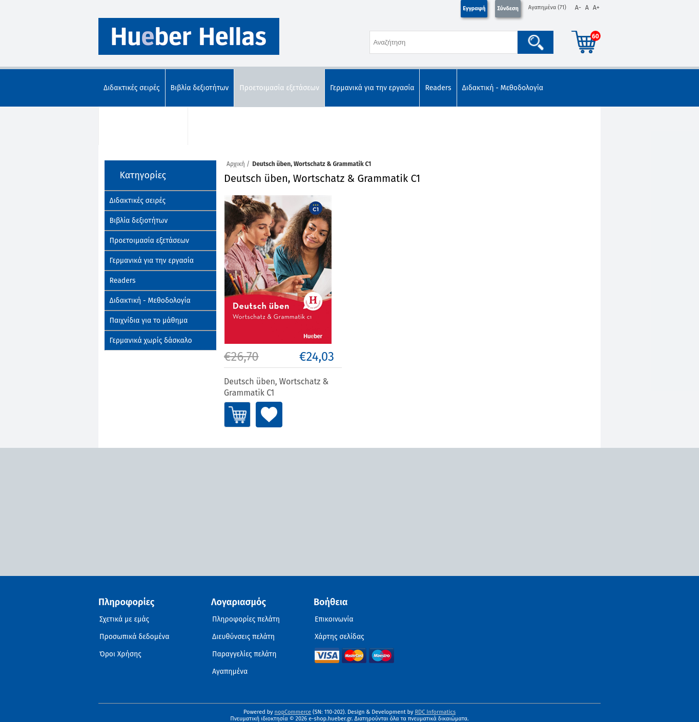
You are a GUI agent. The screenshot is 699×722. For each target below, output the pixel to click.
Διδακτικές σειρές (132, 88)
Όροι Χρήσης (120, 654)
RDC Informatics (435, 712)
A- (578, 7)
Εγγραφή (474, 8)
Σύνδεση (507, 8)
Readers (438, 88)
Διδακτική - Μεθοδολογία (502, 88)
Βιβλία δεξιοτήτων (200, 88)
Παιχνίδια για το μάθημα (143, 125)
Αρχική (236, 164)
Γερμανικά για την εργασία (372, 88)
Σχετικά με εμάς (124, 619)
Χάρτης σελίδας (339, 636)
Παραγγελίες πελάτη (244, 654)
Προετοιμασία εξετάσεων (279, 88)
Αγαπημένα (230, 671)
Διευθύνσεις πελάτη (243, 636)
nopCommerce (293, 712)
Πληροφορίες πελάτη (246, 619)
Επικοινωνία (334, 619)
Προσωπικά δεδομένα (134, 636)
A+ (596, 7)
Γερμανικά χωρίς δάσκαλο (234, 125)
